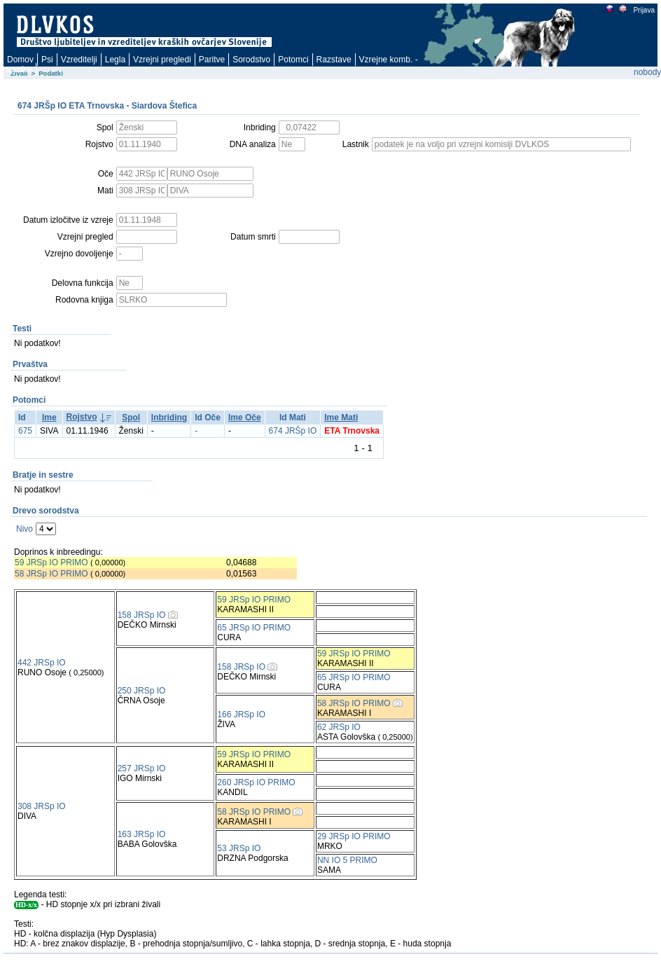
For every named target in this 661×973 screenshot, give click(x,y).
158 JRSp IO (142, 615)
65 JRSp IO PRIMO (254, 628)
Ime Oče (244, 417)
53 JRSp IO (238, 848)
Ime (49, 417)
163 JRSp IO (142, 834)
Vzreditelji (79, 59)
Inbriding (169, 417)
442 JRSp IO (42, 663)
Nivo (24, 529)
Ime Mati (341, 417)
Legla (115, 59)
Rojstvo (82, 417)
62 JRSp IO (339, 727)
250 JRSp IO (142, 691)
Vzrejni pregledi (162, 59)
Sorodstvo (251, 59)
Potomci (293, 59)
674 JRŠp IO (293, 431)
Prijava (643, 10)
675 (25, 431)
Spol (131, 417)
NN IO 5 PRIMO (347, 860)
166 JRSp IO (241, 714)
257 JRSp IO (142, 768)
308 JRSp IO (42, 806)
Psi (47, 59)
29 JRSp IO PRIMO (354, 836)
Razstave (334, 59)
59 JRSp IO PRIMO (51, 562)
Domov (20, 59)
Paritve (212, 59)
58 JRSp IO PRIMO (51, 574)
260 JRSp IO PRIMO (256, 782)
